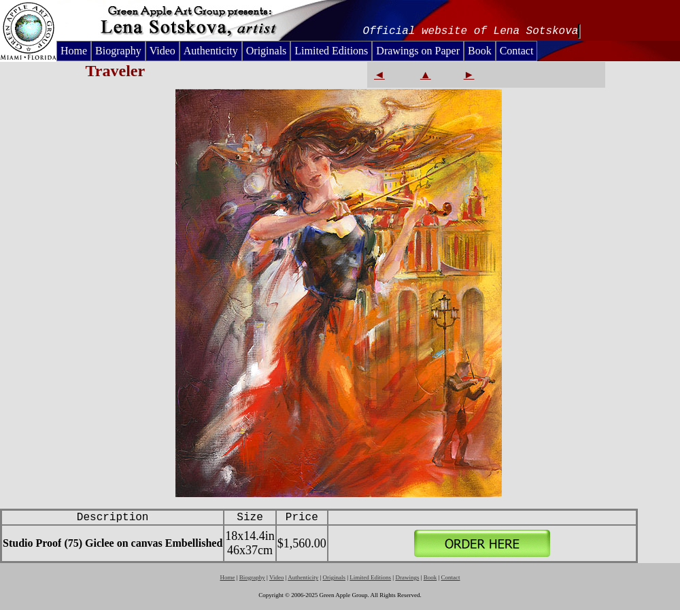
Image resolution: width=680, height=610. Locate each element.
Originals (266, 50)
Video (162, 50)
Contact (517, 50)
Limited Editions (331, 50)
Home (74, 50)
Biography (118, 50)
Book (480, 50)
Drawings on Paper (418, 50)
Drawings (407, 577)
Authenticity (211, 50)
